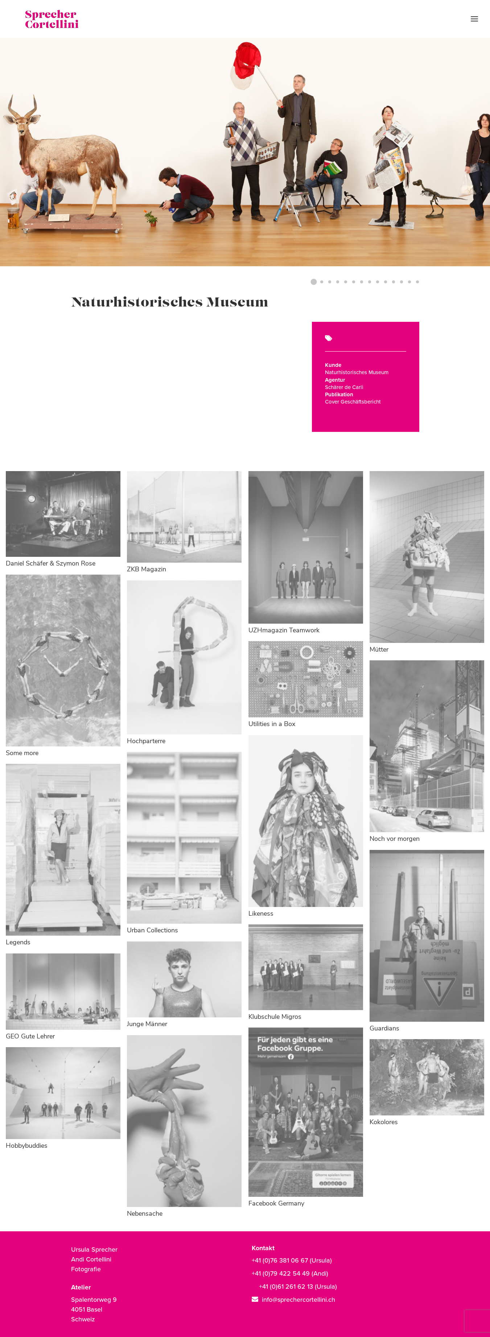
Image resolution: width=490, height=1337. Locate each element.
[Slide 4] (338, 282)
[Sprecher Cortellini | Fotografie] (39, 19)
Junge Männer (147, 1024)
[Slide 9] (378, 282)
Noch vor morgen (395, 839)
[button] (63, 514)
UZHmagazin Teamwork (284, 630)
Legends (18, 942)
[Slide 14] (416, 282)
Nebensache (144, 1214)
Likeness (260, 914)
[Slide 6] (354, 282)
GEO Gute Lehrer (30, 1036)
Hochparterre (146, 741)
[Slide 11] (394, 282)
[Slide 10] (386, 282)
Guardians (384, 1028)
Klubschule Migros (274, 1017)
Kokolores (384, 1122)
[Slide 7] (362, 282)
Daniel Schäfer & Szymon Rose (50, 563)
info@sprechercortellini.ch (298, 1299)
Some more (22, 753)
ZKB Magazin (146, 569)
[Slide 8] (370, 282)
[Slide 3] (330, 282)
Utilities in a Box (271, 724)
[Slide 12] (401, 282)
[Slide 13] (409, 282)
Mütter (379, 650)
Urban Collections (152, 930)
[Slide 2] (322, 282)
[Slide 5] (346, 282)
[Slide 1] (314, 282)
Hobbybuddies (27, 1146)
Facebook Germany (276, 1203)
